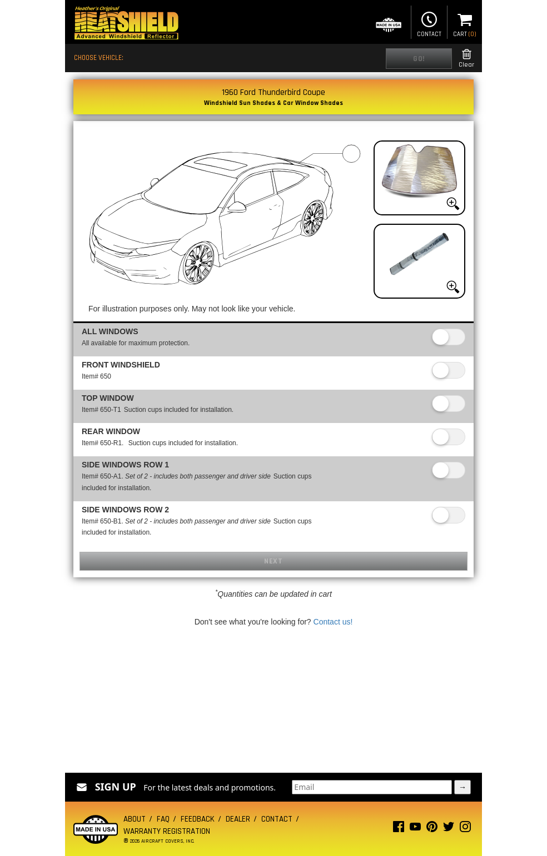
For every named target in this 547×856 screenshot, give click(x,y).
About (134, 819)
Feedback (198, 819)
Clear (466, 58)
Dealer (238, 819)
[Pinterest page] (431, 829)
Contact (429, 23)
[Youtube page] (415, 829)
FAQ (163, 819)
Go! (419, 59)
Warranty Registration (166, 831)
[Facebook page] (398, 829)
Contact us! (333, 621)
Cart (464, 23)
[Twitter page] (448, 829)
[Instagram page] (465, 829)
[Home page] (126, 24)
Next (273, 561)
